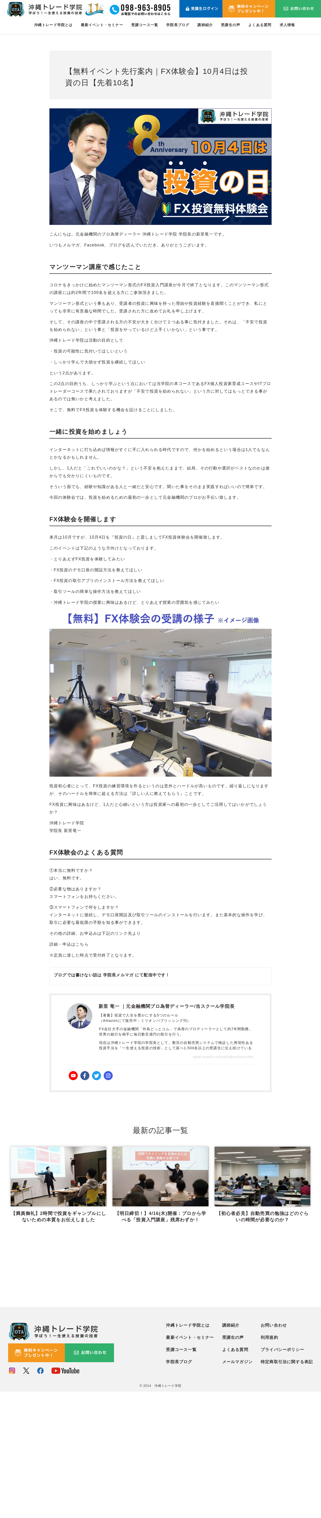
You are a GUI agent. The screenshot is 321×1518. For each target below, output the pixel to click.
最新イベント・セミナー (102, 25)
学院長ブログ (177, 25)
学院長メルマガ (118, 975)
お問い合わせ (274, 1452)
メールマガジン (237, 1488)
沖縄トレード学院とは (53, 25)
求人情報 (287, 25)
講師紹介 (205, 25)
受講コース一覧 (144, 25)
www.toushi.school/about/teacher (223, 1057)
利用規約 (269, 1464)
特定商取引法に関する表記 (287, 1488)
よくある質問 (259, 25)
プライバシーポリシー (282, 1476)
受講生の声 (230, 25)
